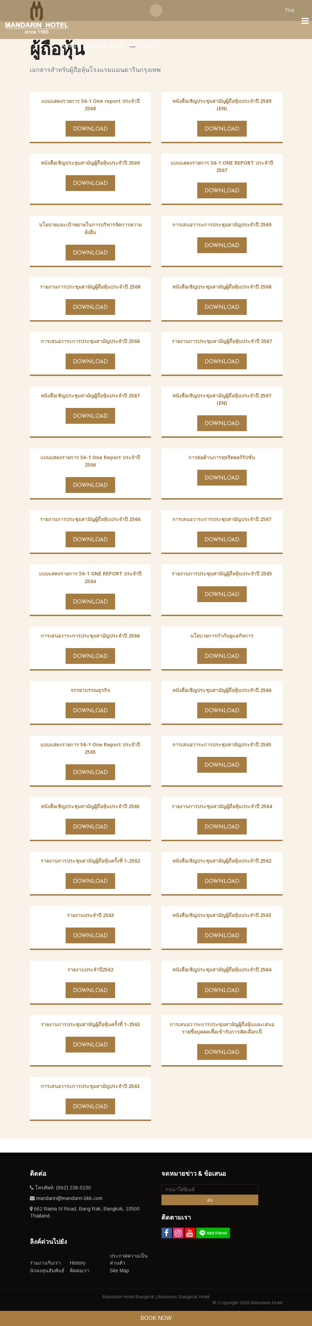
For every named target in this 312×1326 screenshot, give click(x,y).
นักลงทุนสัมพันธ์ (47, 1270)
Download (90, 129)
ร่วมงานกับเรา (45, 1263)
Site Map (119, 1270)
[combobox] (293, 10)
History (78, 1263)
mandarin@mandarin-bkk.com (69, 1198)
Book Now (156, 1318)
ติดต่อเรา (79, 1270)
